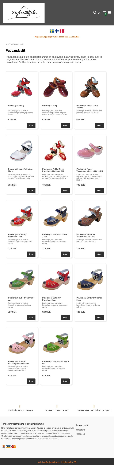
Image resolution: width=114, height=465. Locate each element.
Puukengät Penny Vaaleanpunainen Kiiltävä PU (89, 170)
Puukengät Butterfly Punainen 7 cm (17, 235)
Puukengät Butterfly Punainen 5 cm (51, 299)
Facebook (80, 434)
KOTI (8, 44)
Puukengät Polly (49, 105)
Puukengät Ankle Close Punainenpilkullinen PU (53, 170)
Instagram (80, 430)
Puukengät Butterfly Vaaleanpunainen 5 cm (18, 362)
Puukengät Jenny (16, 105)
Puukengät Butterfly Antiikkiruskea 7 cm (85, 235)
